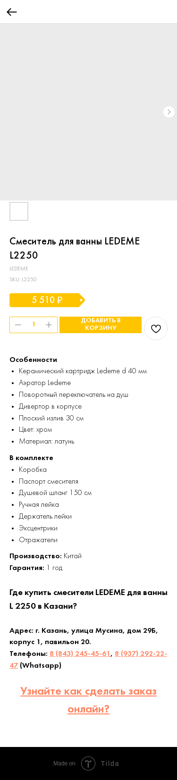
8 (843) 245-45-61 (80, 654)
